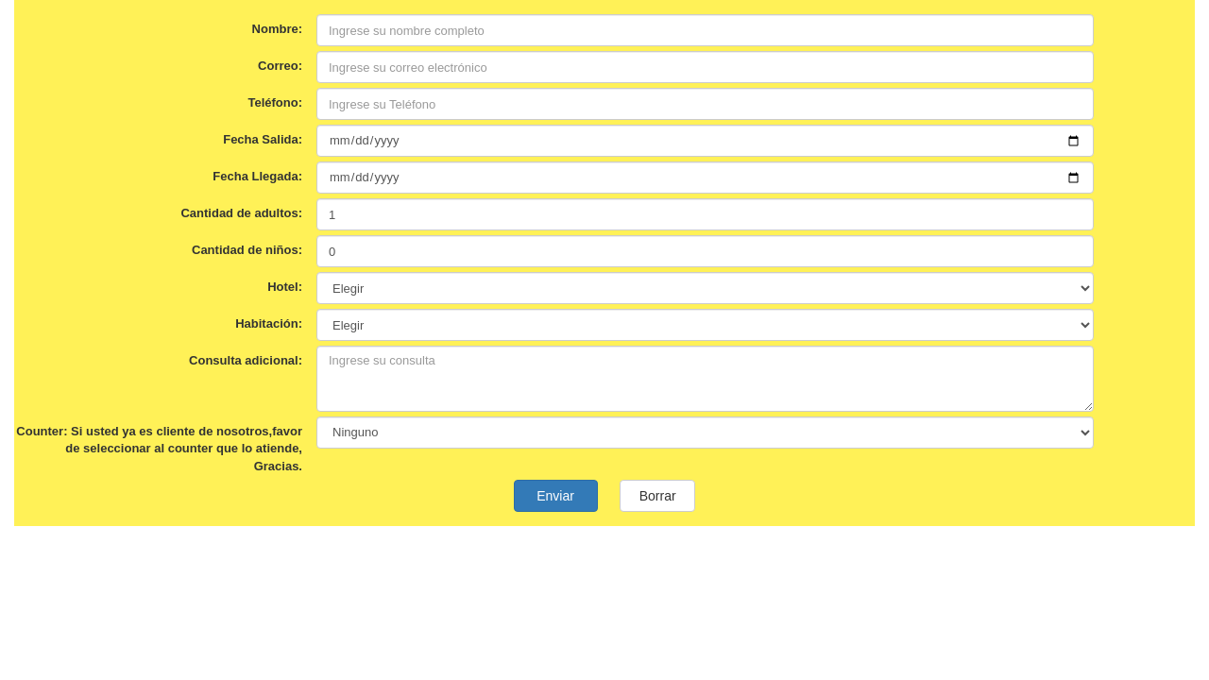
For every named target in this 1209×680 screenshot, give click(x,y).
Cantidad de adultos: (241, 213)
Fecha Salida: (262, 139)
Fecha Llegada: (257, 176)
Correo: (280, 66)
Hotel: (284, 287)
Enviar (556, 495)
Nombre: (277, 29)
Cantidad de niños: (247, 250)
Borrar (657, 495)
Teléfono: (274, 102)
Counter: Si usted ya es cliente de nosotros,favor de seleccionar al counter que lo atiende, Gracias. (159, 448)
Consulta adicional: (245, 360)
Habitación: (268, 323)
